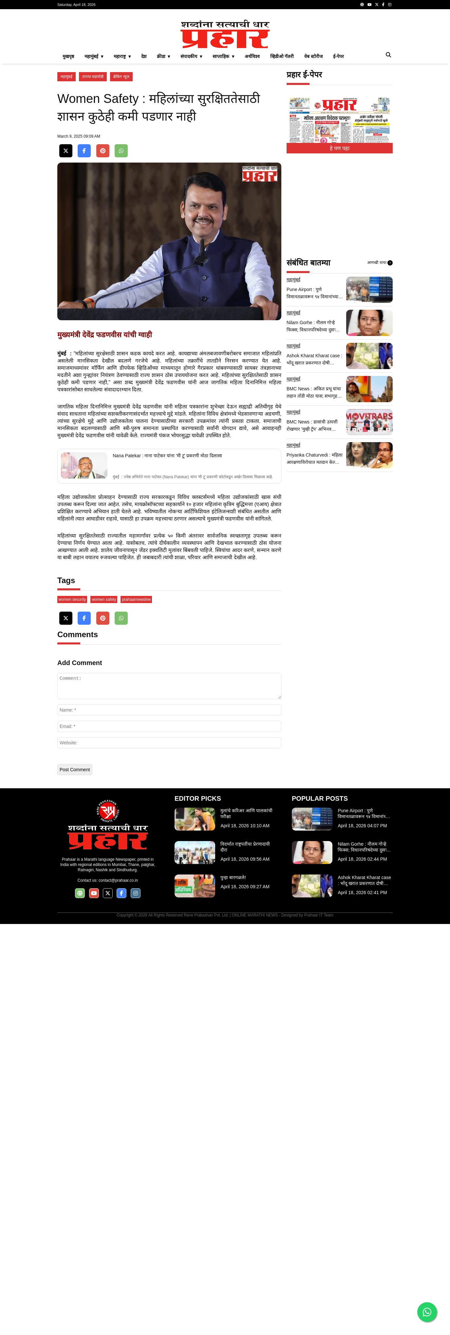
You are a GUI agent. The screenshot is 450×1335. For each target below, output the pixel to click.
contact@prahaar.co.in (118, 1291)
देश (143, 148)
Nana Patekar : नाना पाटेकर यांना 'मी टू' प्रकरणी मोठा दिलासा (167, 710)
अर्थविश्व (252, 148)
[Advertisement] (225, 60)
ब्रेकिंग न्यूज (121, 168)
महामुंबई (66, 168)
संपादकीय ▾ (191, 148)
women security (72, 1010)
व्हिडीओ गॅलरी (282, 148)
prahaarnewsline (136, 1010)
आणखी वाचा (380, 354)
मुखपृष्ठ (68, 148)
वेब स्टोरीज (313, 148)
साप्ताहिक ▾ (223, 148)
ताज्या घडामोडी (92, 168)
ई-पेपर (338, 148)
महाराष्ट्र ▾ (122, 148)
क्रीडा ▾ (163, 148)
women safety (104, 1010)
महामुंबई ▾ (93, 148)
